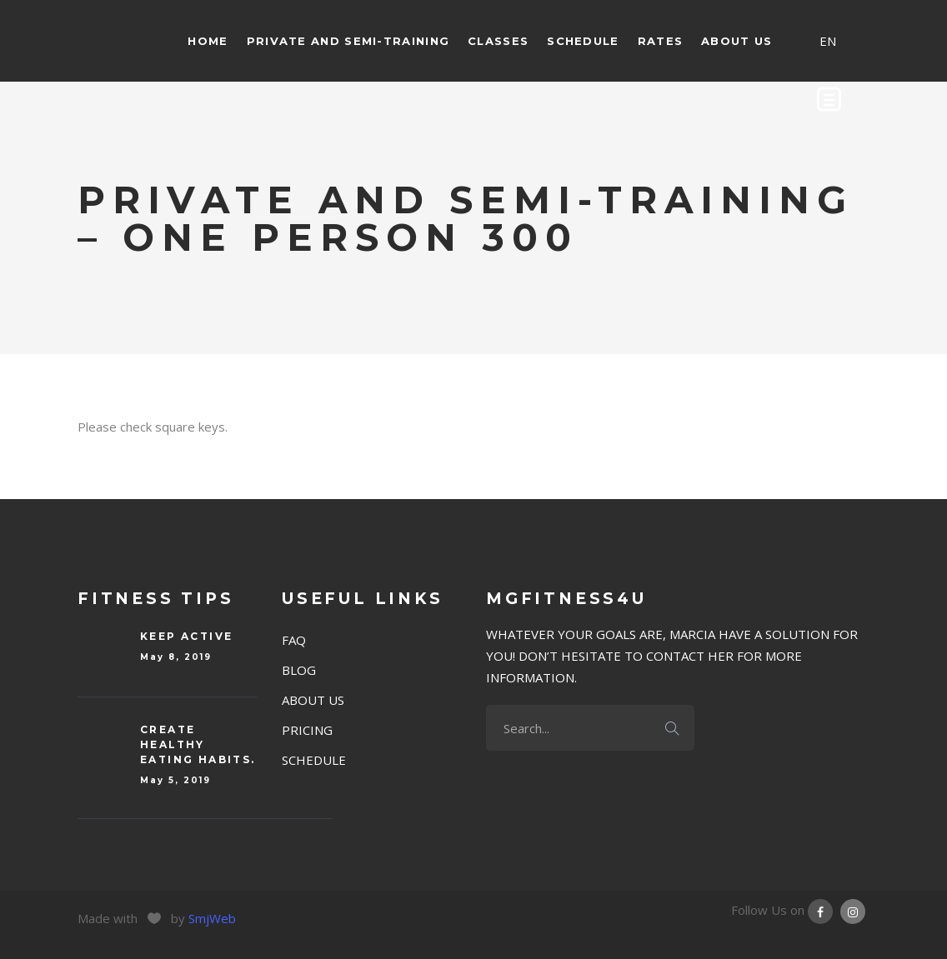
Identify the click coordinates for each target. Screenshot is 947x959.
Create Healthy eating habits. (198, 744)
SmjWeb (212, 918)
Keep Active (186, 636)
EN (827, 40)
